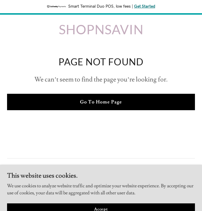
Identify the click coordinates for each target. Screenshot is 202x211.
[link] (101, 33)
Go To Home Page (101, 102)
